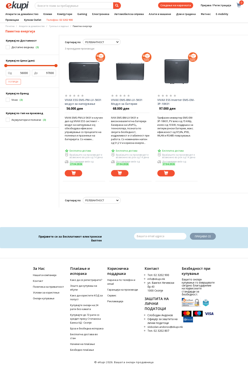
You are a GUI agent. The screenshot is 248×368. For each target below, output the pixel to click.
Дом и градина (186, 14)
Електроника (100, 14)
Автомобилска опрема (129, 14)
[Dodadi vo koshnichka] (73, 173)
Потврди (13, 81)
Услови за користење (46, 292)
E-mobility (222, 14)
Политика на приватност (48, 286)
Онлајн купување (43, 298)
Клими (47, 14)
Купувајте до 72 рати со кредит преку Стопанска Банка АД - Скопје (85, 318)
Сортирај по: (73, 42)
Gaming (82, 14)
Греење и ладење (59, 26)
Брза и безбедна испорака (86, 328)
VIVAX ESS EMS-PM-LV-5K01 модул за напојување (83, 102)
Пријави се (203, 236)
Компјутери (64, 14)
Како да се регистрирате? (86, 280)
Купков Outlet (32, 20)
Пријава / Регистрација (213, 5)
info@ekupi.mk (156, 279)
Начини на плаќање (82, 344)
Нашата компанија (44, 275)
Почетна (10, 26)
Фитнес (206, 14)
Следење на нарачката (175, 5)
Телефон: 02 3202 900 (59, 20)
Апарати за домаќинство (21, 14)
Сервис (111, 295)
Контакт (38, 281)
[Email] (160, 236)
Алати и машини (160, 14)
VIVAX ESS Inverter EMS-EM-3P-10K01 (176, 102)
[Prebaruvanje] (117, 5)
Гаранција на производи (122, 289)
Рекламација (115, 301)
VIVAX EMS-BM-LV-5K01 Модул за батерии (126, 102)
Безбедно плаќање (82, 350)
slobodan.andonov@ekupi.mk (165, 327)
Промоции (12, 20)
